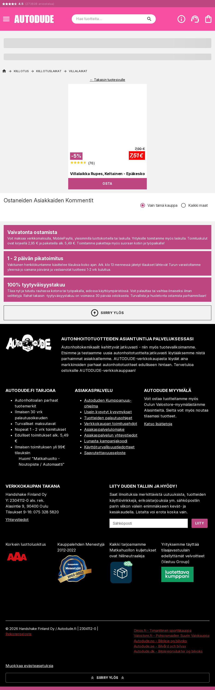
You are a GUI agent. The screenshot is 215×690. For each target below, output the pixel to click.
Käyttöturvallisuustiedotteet (109, 447)
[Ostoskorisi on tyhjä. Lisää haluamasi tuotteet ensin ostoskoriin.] (208, 19)
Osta (107, 183)
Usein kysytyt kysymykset (108, 412)
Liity (199, 523)
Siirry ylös (107, 312)
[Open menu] (6, 19)
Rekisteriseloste (19, 634)
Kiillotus (21, 71)
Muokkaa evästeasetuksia (29, 665)
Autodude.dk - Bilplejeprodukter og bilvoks (168, 651)
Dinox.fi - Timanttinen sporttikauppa (162, 630)
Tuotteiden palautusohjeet (108, 418)
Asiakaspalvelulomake (104, 429)
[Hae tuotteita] (110, 19)
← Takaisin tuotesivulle (107, 80)
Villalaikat (78, 71)
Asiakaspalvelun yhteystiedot (111, 435)
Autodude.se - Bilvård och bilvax (160, 646)
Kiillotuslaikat (49, 71)
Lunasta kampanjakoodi (105, 441)
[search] (149, 19)
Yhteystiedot (17, 519)
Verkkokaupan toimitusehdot (110, 423)
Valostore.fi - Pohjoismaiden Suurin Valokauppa (171, 635)
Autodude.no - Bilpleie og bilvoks (160, 641)
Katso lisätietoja (158, 424)
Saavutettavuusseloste (105, 452)
